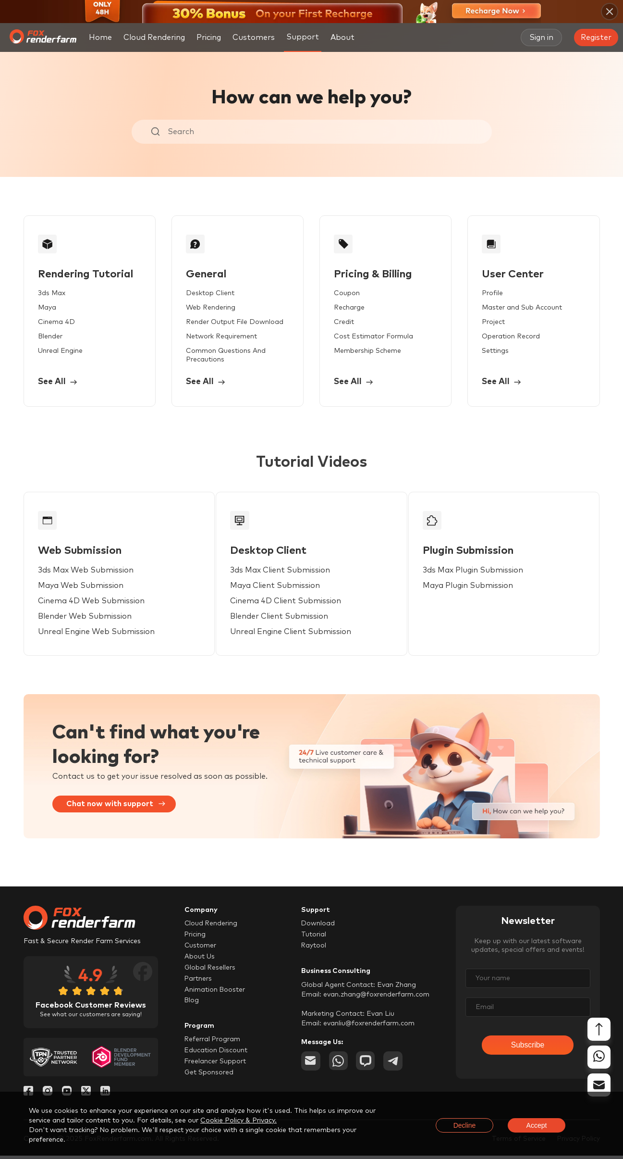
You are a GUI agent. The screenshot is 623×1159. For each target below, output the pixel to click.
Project (490, 323)
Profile (490, 294)
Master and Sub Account (519, 308)
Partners (198, 982)
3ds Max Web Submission (86, 573)
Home (100, 37)
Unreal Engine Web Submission (96, 634)
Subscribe (528, 1049)
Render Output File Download (234, 323)
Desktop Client (209, 294)
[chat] (366, 1064)
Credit (342, 323)
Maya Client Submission (280, 588)
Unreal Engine (60, 352)
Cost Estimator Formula (372, 337)
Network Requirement (221, 337)
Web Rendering (210, 308)
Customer (200, 949)
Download (318, 926)
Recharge (347, 308)
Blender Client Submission (284, 619)
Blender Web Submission (85, 619)
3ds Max (52, 294)
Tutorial (313, 938)
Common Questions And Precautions (225, 356)
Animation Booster (214, 993)
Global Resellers (210, 971)
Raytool (314, 949)
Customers (253, 37)
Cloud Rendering (154, 37)
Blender (50, 337)
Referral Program (212, 1043)
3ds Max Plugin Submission (482, 573)
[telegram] (394, 1064)
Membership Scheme (366, 352)
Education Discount (216, 1054)
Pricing (208, 37)
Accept (536, 1125)
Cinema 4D (56, 323)
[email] (310, 1064)
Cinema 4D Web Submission (91, 604)
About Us (199, 960)
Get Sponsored (209, 1076)
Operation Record (508, 337)
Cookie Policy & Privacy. (238, 1120)
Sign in (541, 37)
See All (58, 383)
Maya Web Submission (81, 588)
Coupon (345, 294)
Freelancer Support (215, 1065)
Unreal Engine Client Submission (295, 634)
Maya (47, 308)
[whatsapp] (338, 1064)
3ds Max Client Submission (285, 573)
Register (596, 37)
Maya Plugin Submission (477, 588)
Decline (464, 1125)
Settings (492, 352)
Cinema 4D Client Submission (290, 604)
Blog (191, 1004)
